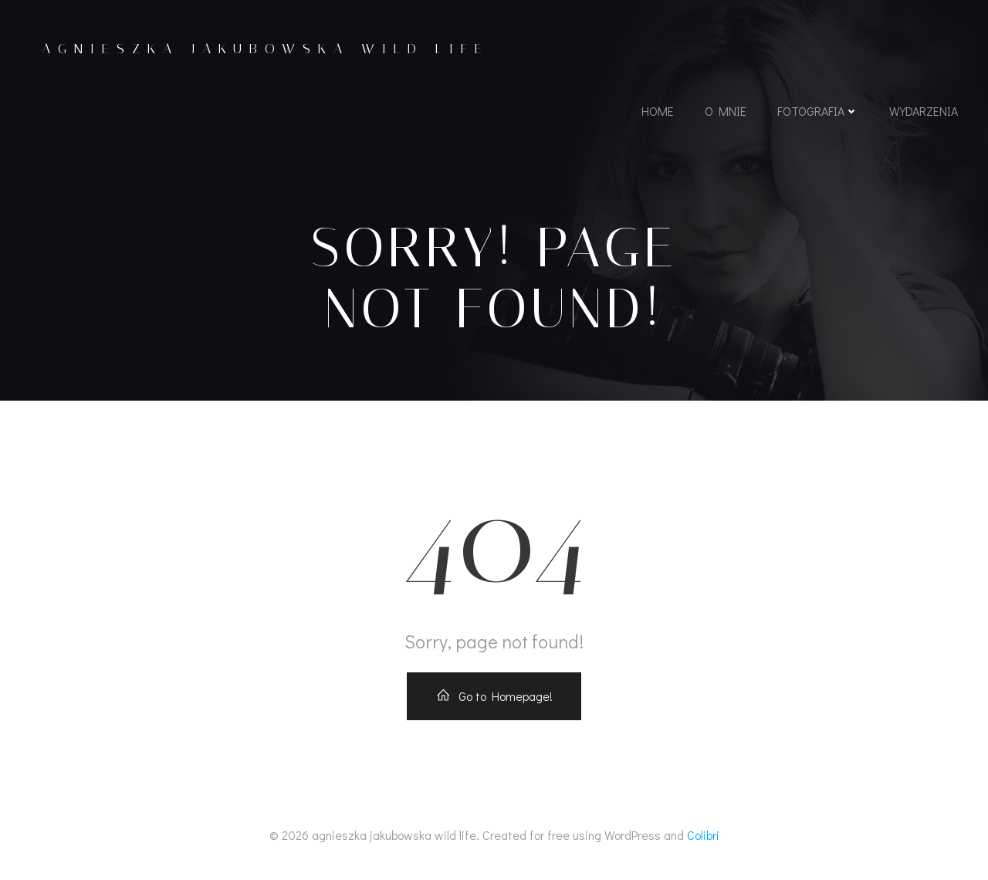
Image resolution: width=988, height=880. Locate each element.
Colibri (703, 835)
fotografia (817, 111)
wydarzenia (923, 111)
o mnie (725, 111)
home (657, 111)
